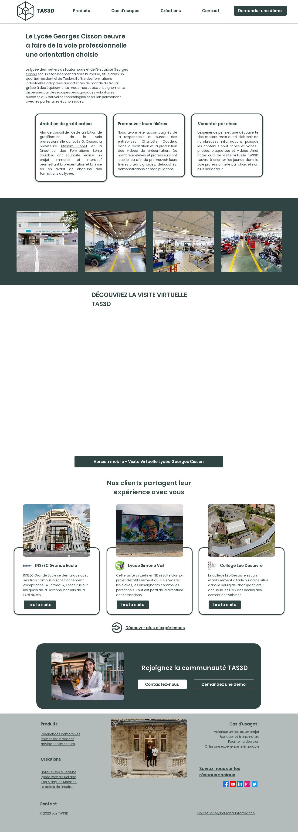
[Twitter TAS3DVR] (254, 784)
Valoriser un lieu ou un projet (236, 731)
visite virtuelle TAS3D (240, 155)
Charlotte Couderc (159, 141)
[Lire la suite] (39, 604)
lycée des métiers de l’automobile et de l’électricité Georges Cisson (77, 71)
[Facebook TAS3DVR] (226, 784)
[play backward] (22, 241)
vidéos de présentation (148, 150)
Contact (48, 804)
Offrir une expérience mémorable (232, 746)
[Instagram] (247, 784)
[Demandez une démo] (224, 684)
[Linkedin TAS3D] (240, 784)
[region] (57, 559)
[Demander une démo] (260, 11)
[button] (125, 10)
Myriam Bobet (74, 146)
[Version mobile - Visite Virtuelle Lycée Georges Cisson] (148, 461)
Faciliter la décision (243, 741)
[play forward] (276, 241)
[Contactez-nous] (162, 684)
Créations (51, 759)
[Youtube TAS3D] (233, 784)
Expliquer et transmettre (239, 736)
